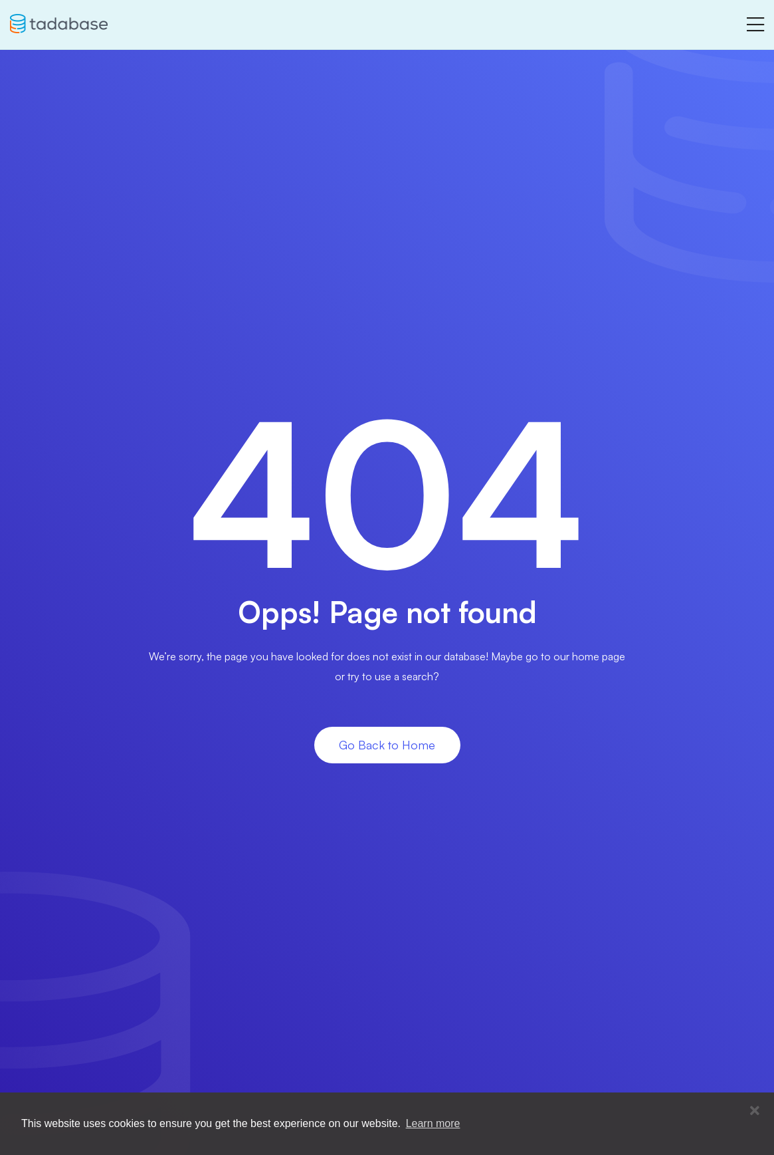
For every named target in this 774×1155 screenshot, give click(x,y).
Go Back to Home (387, 744)
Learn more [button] (433, 1123)
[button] (754, 1111)
